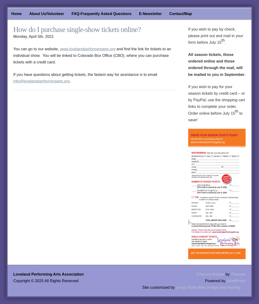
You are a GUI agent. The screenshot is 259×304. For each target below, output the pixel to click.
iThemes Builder (210, 274)
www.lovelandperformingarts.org (88, 49)
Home (16, 14)
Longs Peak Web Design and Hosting (208, 287)
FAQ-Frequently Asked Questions (101, 14)
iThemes (238, 274)
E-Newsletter (150, 14)
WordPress (236, 281)
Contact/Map (180, 14)
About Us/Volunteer (46, 14)
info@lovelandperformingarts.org (41, 81)
